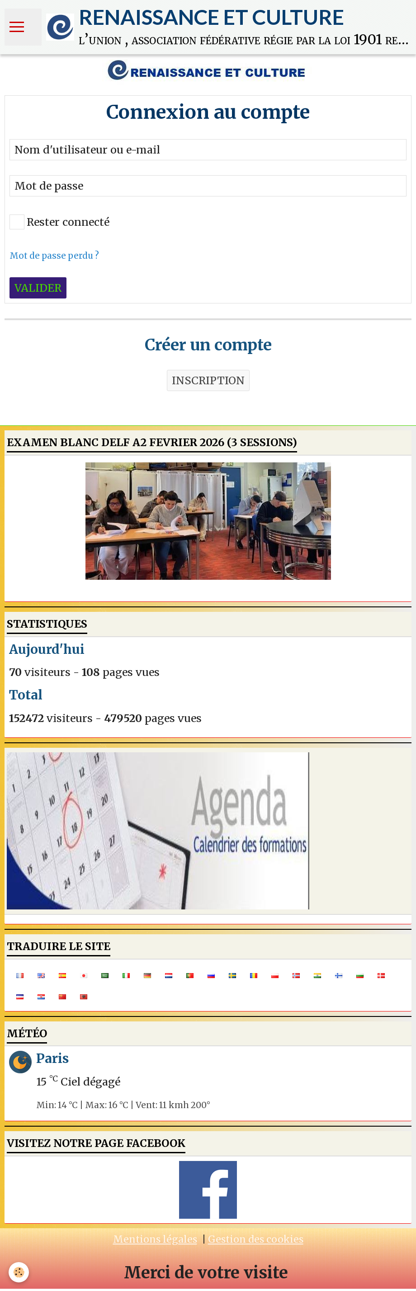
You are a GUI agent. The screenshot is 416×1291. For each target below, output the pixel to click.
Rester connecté (59, 224)
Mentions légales (155, 1241)
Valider (37, 290)
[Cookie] (19, 1272)
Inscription (208, 382)
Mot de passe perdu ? (54, 258)
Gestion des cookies (255, 1241)
